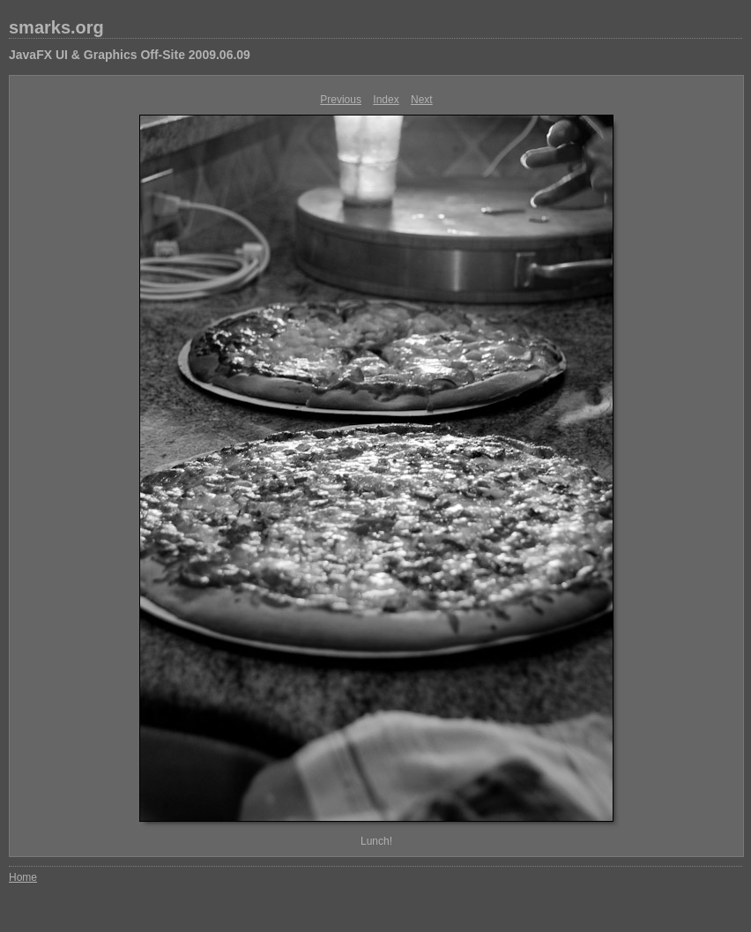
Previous (340, 99)
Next (422, 99)
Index (385, 99)
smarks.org (56, 27)
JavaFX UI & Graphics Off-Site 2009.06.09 (129, 55)
